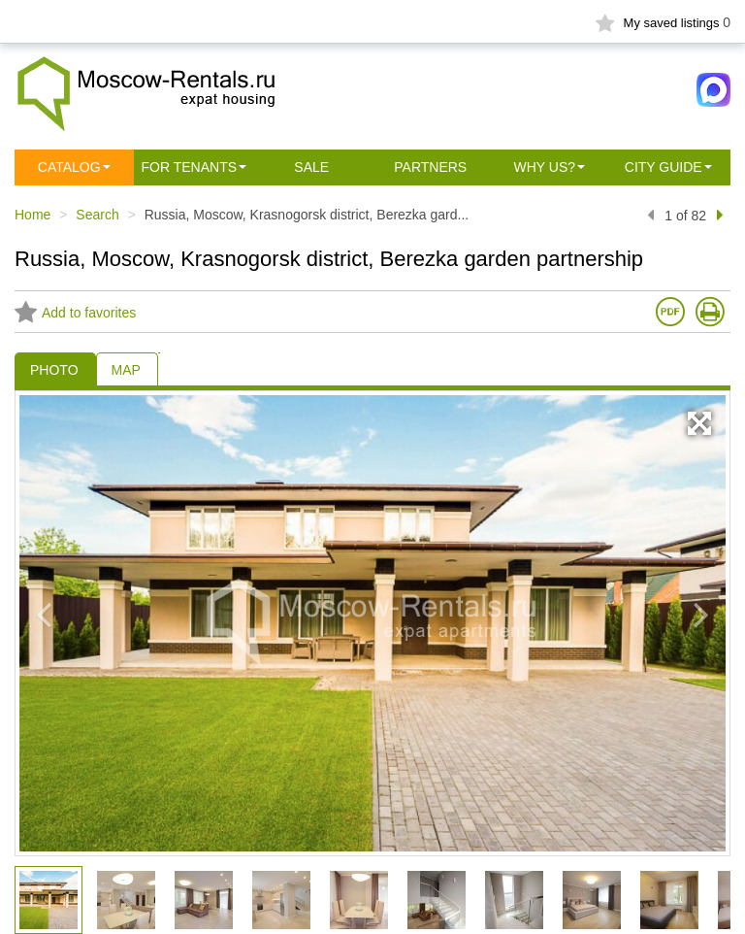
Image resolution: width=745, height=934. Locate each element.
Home (32, 214)
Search (97, 214)
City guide (663, 167)
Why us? (544, 167)
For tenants (190, 167)
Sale (311, 167)
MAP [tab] (126, 370)
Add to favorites (75, 312)
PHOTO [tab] (54, 370)
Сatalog (69, 167)
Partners (430, 167)
